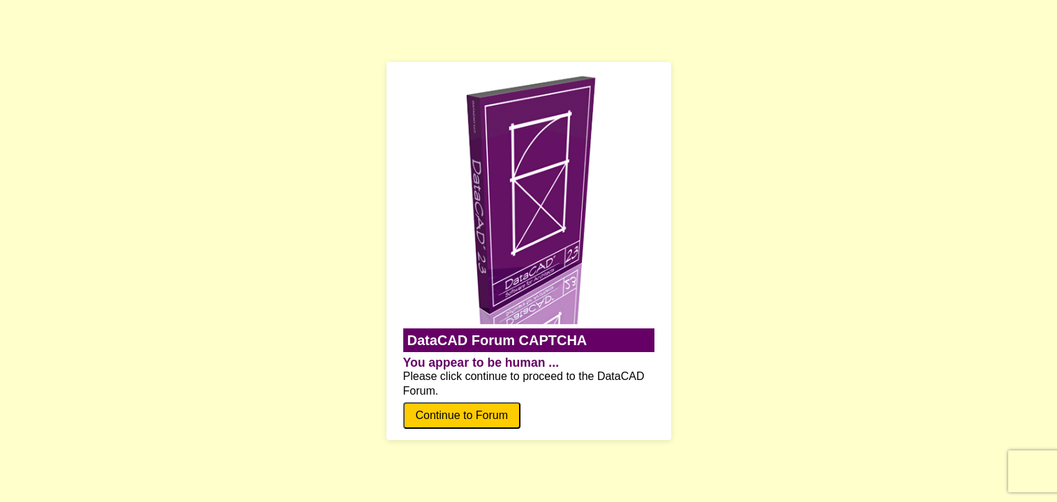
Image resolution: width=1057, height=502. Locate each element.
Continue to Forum (462, 415)
